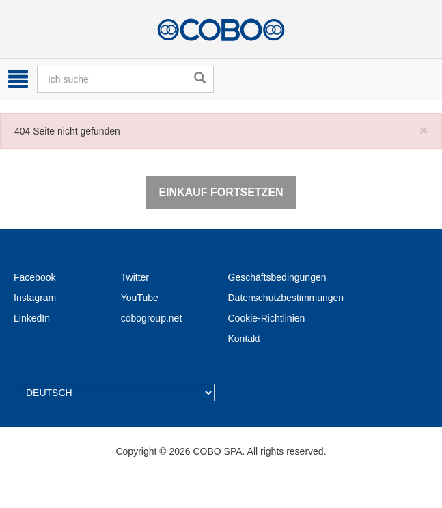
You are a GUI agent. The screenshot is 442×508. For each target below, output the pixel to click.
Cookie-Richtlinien (266, 318)
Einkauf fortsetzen (220, 192)
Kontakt (244, 338)
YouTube (139, 297)
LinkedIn (32, 318)
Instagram (35, 297)
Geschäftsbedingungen (277, 277)
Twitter (135, 277)
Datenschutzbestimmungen (286, 297)
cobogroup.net (151, 318)
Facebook (34, 277)
